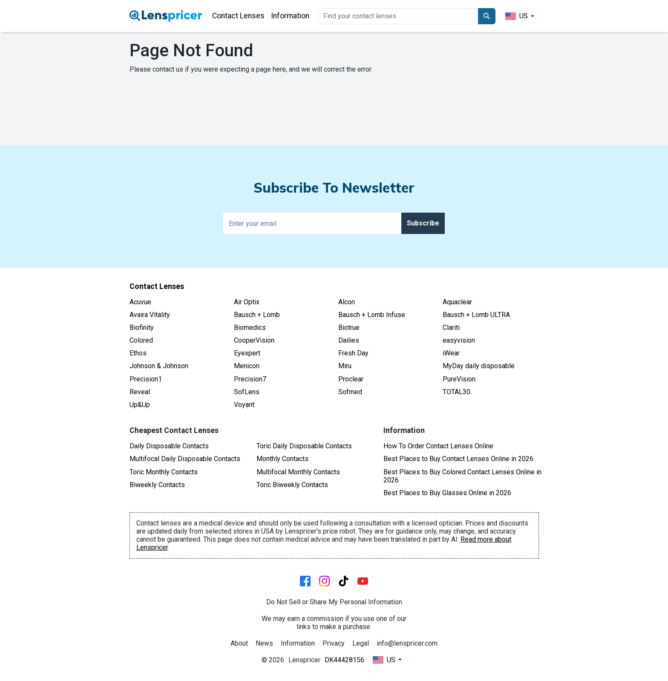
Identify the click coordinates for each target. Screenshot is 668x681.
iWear (451, 353)
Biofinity (142, 327)
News (264, 643)
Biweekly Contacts (157, 485)
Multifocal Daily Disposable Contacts (185, 459)
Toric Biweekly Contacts (292, 485)
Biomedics (250, 327)
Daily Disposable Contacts (169, 446)
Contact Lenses (238, 16)
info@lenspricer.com (407, 643)
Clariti (451, 327)
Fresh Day (353, 353)
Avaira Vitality (150, 315)
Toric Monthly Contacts (164, 472)
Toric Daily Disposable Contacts (304, 446)
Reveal (140, 392)
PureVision (459, 379)
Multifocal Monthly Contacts (298, 472)
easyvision (459, 340)
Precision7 (250, 379)
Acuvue (140, 302)
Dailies (348, 340)
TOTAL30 (456, 392)
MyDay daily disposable (479, 366)
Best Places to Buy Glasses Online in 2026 (447, 493)
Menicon (246, 366)
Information (290, 16)
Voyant (244, 405)
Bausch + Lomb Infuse (371, 315)
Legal (360, 643)
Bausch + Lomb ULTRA (476, 315)
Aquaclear (457, 302)
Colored (141, 340)
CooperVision (254, 340)
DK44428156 (344, 660)
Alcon (346, 302)
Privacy (333, 643)
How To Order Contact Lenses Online (438, 446)
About (239, 643)
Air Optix (246, 302)
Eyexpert (247, 353)
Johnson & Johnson (159, 366)
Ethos (138, 353)
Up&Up (140, 405)
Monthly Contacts (282, 459)
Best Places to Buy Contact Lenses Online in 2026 (458, 459)
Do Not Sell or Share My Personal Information (334, 602)
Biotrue (349, 327)
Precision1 (146, 379)
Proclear (350, 379)
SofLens (246, 392)
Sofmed (350, 392)
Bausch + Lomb (257, 315)
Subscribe (423, 223)
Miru (344, 366)
